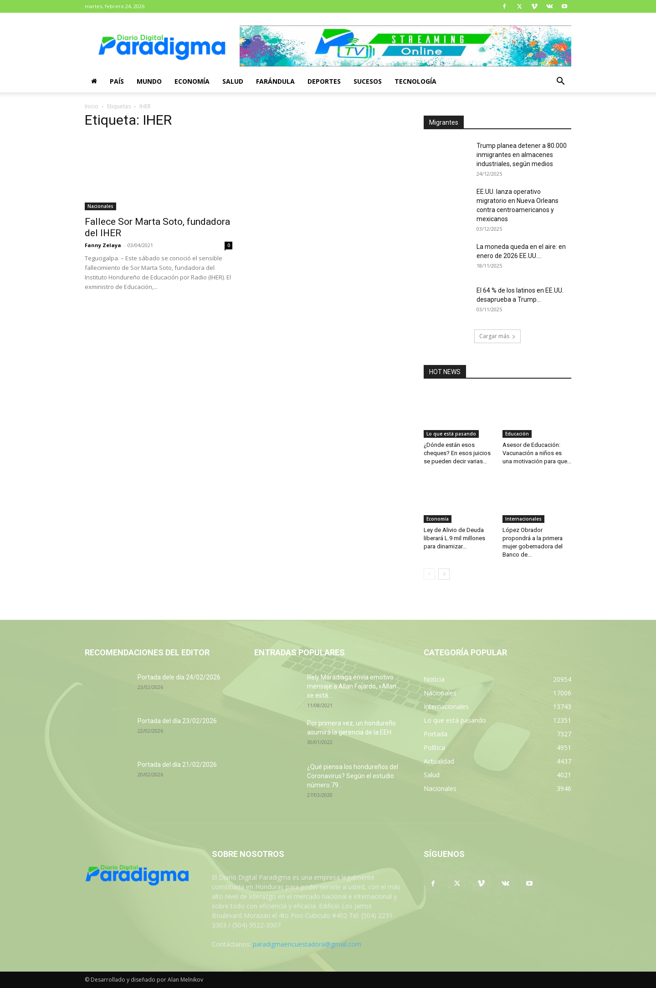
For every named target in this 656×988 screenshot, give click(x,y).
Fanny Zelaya (103, 245)
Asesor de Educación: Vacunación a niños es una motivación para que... (536, 453)
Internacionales (523, 519)
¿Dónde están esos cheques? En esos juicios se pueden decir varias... (457, 453)
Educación (517, 434)
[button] (560, 82)
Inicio (91, 106)
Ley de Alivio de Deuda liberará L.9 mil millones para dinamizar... (454, 538)
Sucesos (368, 81)
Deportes (324, 81)
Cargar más (497, 336)
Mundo (149, 81)
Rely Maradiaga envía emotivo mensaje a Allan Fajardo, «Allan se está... (351, 686)
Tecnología (415, 81)
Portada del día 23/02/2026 (177, 721)
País (117, 81)
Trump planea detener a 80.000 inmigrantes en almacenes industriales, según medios (522, 154)
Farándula (275, 81)
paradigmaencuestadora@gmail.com (307, 944)
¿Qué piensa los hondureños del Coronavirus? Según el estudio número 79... (352, 776)
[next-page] (444, 574)
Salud (232, 81)
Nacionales (100, 206)
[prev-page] (429, 574)
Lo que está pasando (451, 434)
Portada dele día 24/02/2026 (179, 677)
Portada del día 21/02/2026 (177, 764)
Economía (192, 81)
